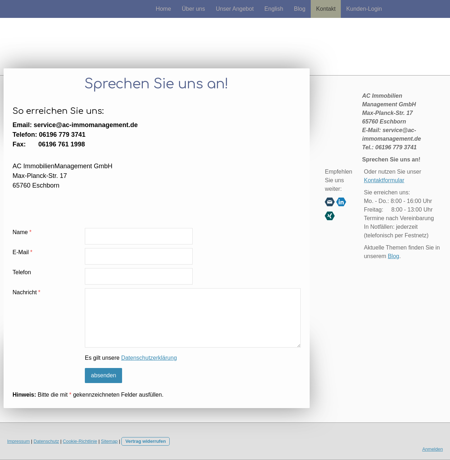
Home (163, 9)
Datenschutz (46, 441)
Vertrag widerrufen (145, 441)
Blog (299, 9)
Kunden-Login (364, 9)
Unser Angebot (235, 9)
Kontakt (325, 9)
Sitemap (109, 441)
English (274, 9)
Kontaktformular (384, 180)
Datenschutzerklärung (149, 358)
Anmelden (432, 449)
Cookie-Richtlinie (80, 441)
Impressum (18, 441)
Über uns (193, 9)
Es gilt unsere (131, 358)
